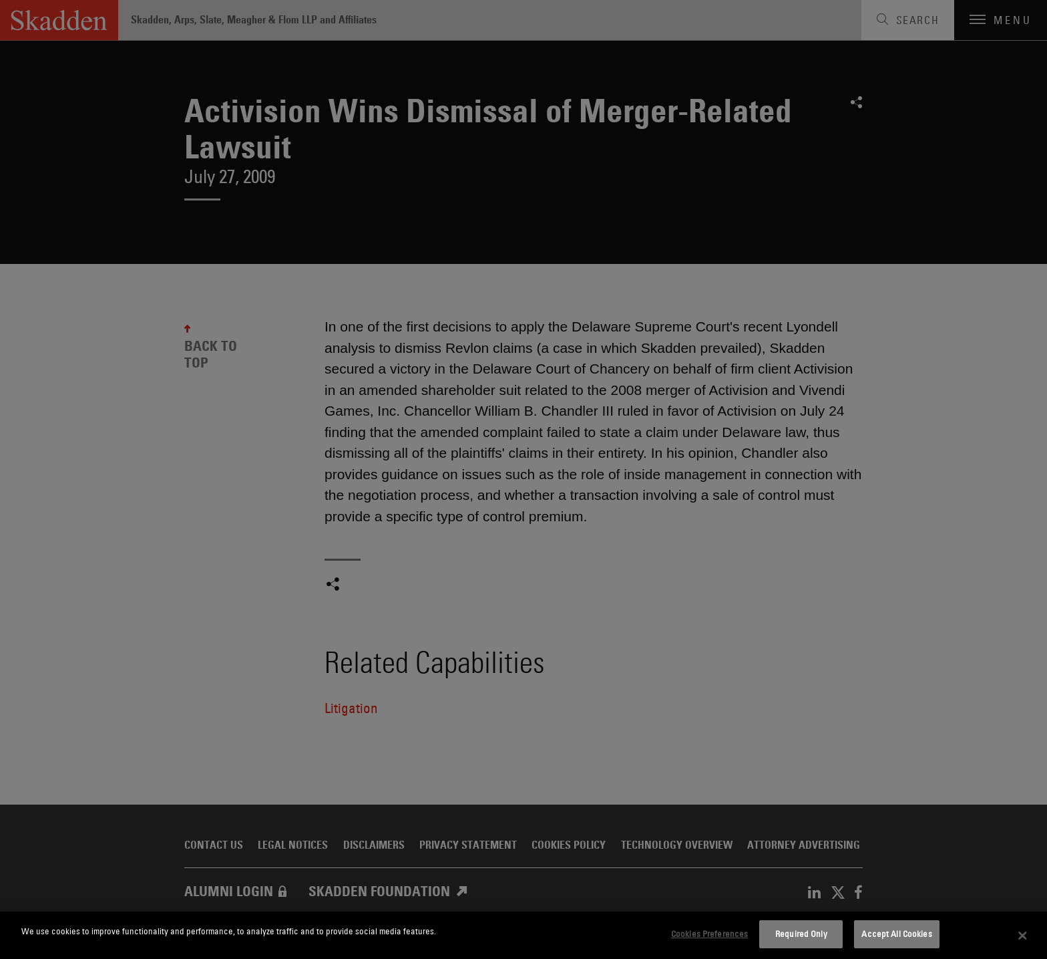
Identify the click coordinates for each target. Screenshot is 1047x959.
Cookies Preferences (709, 933)
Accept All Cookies (896, 933)
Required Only (801, 933)
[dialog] (523, 935)
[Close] (1023, 936)
